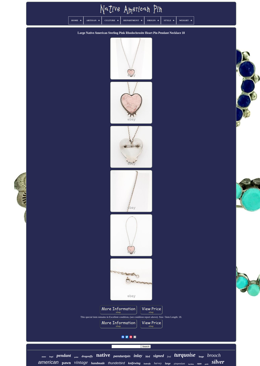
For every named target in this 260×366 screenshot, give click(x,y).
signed (158, 356)
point (76, 357)
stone (44, 357)
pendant (64, 355)
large (168, 363)
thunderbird (116, 363)
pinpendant (179, 363)
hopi (51, 356)
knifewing (134, 363)
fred (169, 356)
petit (206, 364)
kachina (191, 364)
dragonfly (87, 356)
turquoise (184, 355)
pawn (66, 363)
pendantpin (121, 356)
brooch (214, 355)
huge (201, 356)
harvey (158, 363)
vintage (81, 362)
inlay (138, 355)
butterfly (147, 364)
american (48, 362)
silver (218, 362)
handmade (98, 363)
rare (199, 363)
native (103, 355)
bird (148, 356)
